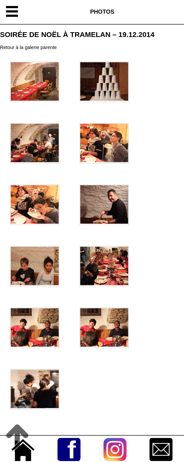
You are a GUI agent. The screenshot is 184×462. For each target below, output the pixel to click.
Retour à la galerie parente (28, 47)
